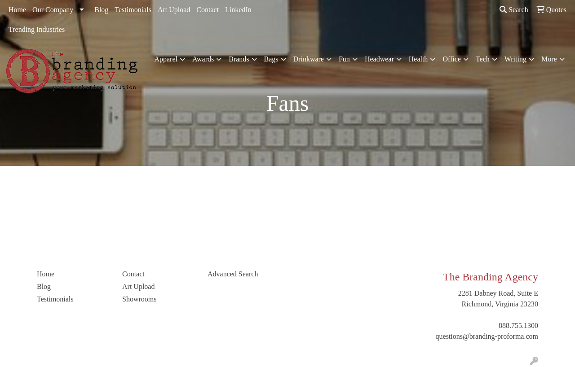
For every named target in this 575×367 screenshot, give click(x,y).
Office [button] (451, 59)
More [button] (549, 59)
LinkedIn (238, 9)
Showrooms (139, 299)
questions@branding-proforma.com (487, 336)
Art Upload (174, 9)
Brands (239, 59)
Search (514, 9)
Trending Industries (37, 29)
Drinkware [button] (308, 59)
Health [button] (418, 59)
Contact (207, 9)
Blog (101, 9)
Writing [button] (515, 59)
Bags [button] (271, 59)
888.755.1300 (518, 325)
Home (17, 9)
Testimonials (133, 9)
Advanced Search (233, 274)
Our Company (52, 9)
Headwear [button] (379, 59)
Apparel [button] (165, 59)
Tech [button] (483, 59)
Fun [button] (344, 59)
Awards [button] (203, 59)
